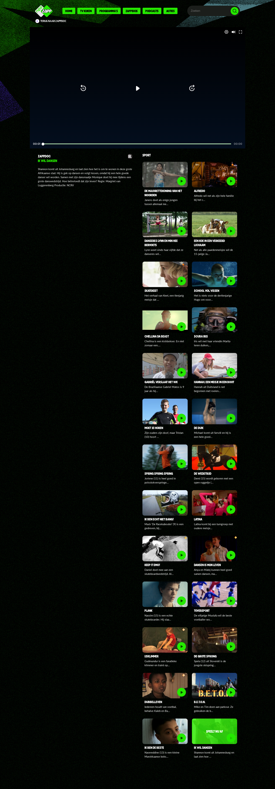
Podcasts (152, 11)
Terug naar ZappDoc (53, 21)
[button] (44, 136)
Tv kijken (86, 11)
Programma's (108, 11)
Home (68, 11)
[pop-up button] (224, 136)
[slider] (137, 129)
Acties (170, 11)
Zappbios (132, 11)
